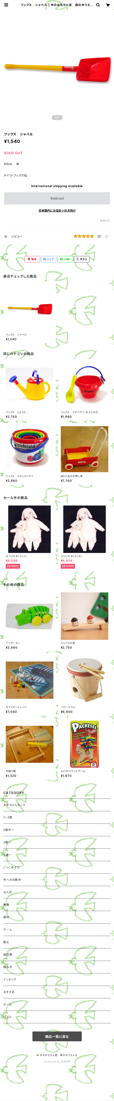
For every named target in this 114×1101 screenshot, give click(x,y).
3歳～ (7, 842)
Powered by (57, 1061)
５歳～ (7, 854)
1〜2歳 (7, 817)
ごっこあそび (11, 867)
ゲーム (7, 929)
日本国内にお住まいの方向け (57, 210)
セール (7, 1004)
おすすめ (9, 992)
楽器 (6, 904)
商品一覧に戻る (57, 1037)
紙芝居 (7, 954)
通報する (105, 220)
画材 (6, 917)
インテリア (10, 979)
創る (6, 942)
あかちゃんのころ (14, 805)
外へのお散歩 (12, 879)
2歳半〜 (8, 829)
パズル (7, 1017)
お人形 (7, 892)
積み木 (7, 967)
